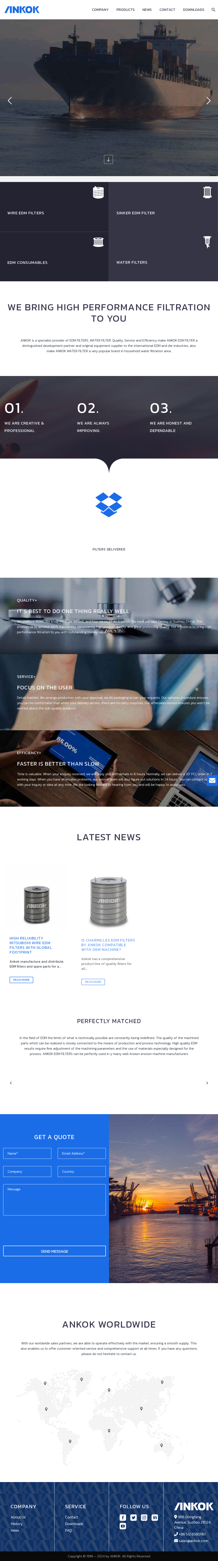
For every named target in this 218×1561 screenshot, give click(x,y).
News (147, 9)
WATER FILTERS (132, 262)
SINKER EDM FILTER (135, 213)
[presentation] (35, 1229)
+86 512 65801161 (192, 1534)
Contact (167, 9)
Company (100, 9)
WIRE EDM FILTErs (25, 213)
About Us (18, 1517)
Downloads (193, 9)
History (17, 1524)
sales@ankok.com (193, 1541)
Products (125, 9)
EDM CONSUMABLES (27, 262)
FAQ (68, 1530)
